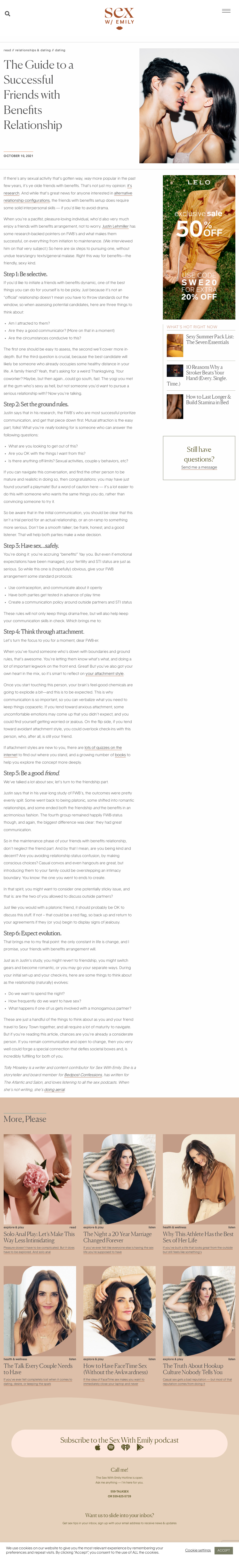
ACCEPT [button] (223, 1550)
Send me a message (199, 468)
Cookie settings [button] (198, 1550)
